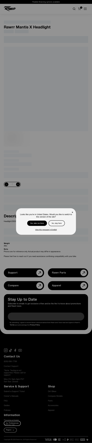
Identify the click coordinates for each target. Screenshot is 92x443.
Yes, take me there (37, 223)
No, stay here (57, 223)
